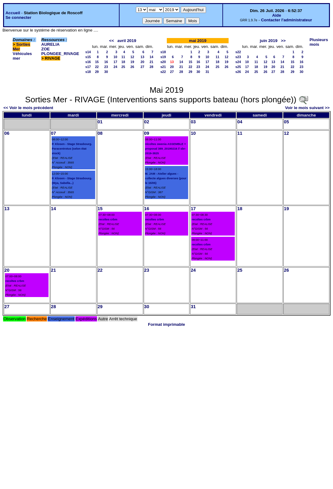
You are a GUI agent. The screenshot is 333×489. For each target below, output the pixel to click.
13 (142, 57)
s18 (88, 72)
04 (239, 121)
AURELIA (50, 44)
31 (207, 72)
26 (132, 67)
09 (146, 133)
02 (146, 121)
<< (111, 40)
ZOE (45, 49)
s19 (163, 57)
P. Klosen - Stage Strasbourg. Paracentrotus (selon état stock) (72, 148)
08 (100, 133)
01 (100, 121)
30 (106, 72)
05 (286, 121)
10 (115, 57)
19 (132, 62)
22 (97, 67)
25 (123, 67)
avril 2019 (126, 40)
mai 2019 (197, 40)
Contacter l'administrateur (286, 20)
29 (97, 72)
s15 (88, 57)
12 (132, 57)
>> (283, 40)
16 (106, 62)
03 (193, 121)
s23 (238, 57)
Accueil (13, 13)
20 (142, 62)
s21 (163, 67)
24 (115, 67)
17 (115, 62)
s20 (163, 62)
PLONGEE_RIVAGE (60, 53)
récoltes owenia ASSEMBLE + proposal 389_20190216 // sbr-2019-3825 (165, 148)
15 (97, 62)
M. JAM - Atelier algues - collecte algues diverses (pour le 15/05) (166, 178)
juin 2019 (268, 40)
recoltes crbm (108, 219)
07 (53, 133)
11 (123, 57)
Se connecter (19, 17)
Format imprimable (166, 324)
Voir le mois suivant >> (307, 107)
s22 (163, 72)
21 (151, 62)
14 (151, 57)
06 (6, 133)
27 (142, 67)
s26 (238, 72)
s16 (88, 62)
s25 (238, 67)
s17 (88, 67)
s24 (238, 62)
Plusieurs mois (319, 42)
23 (106, 67)
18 (123, 62)
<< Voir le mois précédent (28, 107)
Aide (276, 15)
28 (151, 67)
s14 (88, 52)
